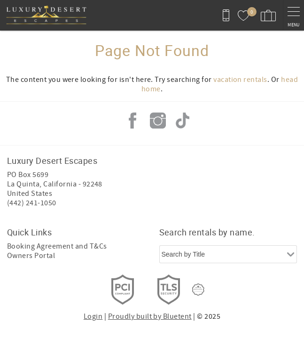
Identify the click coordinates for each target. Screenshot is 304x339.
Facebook (132, 120)
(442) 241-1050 (31, 203)
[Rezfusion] (198, 289)
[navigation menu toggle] (293, 15)
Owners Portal (31, 255)
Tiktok (182, 120)
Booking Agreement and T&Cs (57, 246)
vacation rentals (240, 79)
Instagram (157, 120)
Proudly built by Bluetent (150, 316)
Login (93, 316)
